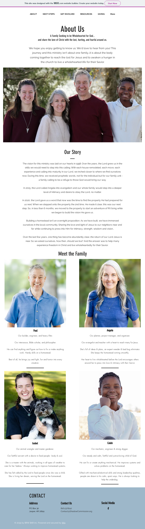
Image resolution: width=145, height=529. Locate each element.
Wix (63, 523)
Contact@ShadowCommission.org (76, 511)
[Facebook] (108, 508)
